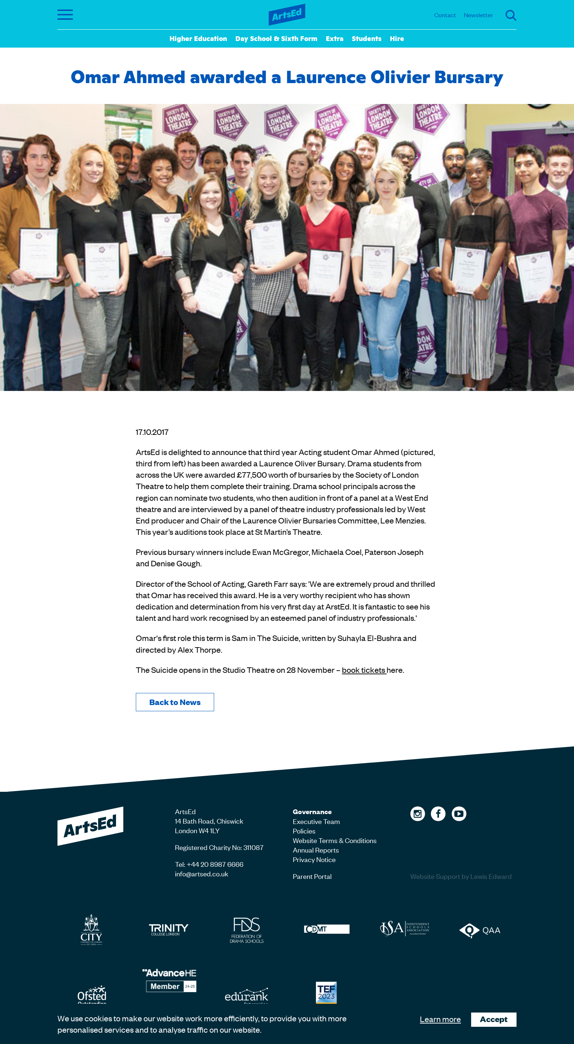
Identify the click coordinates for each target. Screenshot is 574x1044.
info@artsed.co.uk (201, 873)
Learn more (440, 1019)
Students (366, 38)
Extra (334, 38)
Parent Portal (312, 875)
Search (511, 15)
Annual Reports (316, 849)
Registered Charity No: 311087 (219, 846)
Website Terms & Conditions (335, 839)
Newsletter (478, 15)
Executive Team (316, 820)
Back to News (175, 702)
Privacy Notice (314, 859)
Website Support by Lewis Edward (461, 875)
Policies (304, 830)
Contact (445, 15)
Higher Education (198, 38)
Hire (397, 38)
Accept (494, 1019)
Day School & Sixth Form (276, 38)
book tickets (364, 669)
